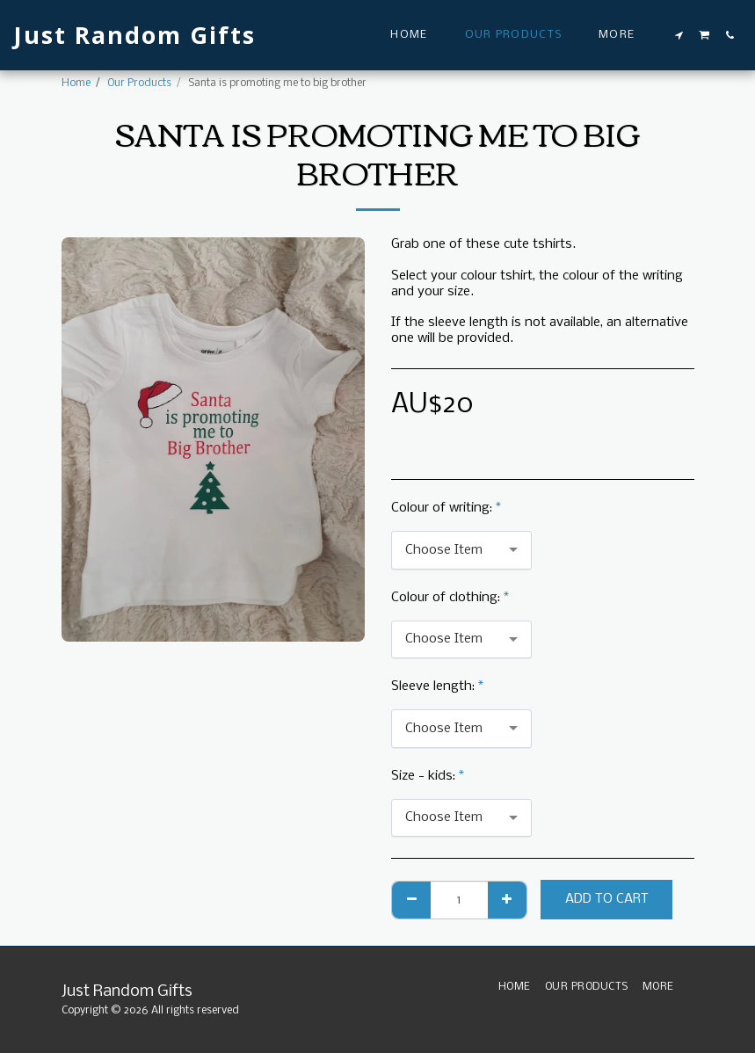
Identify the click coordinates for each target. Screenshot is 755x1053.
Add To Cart (607, 899)
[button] (679, 35)
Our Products (139, 83)
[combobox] (461, 550)
